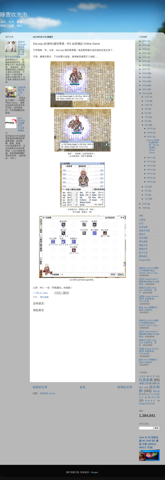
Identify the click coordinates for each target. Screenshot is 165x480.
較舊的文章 (125, 387)
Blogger (94, 472)
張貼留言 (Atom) (47, 393)
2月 (146, 195)
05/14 (150, 165)
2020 (144, 57)
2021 (144, 53)
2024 (144, 45)
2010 (144, 204)
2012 (144, 89)
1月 (146, 199)
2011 (144, 93)
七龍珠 (142, 220)
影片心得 (143, 252)
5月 (146, 125)
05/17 (150, 157)
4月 (146, 187)
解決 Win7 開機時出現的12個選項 (148, 308)
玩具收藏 (143, 227)
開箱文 (142, 234)
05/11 (150, 169)
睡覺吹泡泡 (14, 14)
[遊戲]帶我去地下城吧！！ (22, 91)
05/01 (150, 182)
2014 (144, 81)
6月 (146, 121)
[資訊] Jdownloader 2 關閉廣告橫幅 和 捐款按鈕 (149, 281)
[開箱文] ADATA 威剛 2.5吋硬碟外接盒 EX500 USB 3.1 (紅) (148, 270)
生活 (141, 223)
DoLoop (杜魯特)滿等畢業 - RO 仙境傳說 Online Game (153, 146)
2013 (144, 85)
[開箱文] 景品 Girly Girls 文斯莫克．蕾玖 (148, 290)
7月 (146, 117)
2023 (144, 49)
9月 (146, 109)
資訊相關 (143, 238)
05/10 (150, 173)
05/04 (150, 178)
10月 (147, 105)
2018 (144, 65)
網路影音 (143, 249)
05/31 (150, 128)
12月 (147, 97)
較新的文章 (40, 387)
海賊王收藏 (144, 230)
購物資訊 (143, 256)
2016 (144, 73)
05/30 (150, 132)
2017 (144, 69)
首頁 (82, 387)
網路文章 (143, 245)
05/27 (150, 136)
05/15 (150, 161)
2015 (144, 77)
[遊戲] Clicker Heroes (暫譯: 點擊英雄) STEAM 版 (149, 298)
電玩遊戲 (44, 297)
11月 (147, 101)
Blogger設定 (144, 260)
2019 (144, 61)
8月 (146, 113)
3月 (146, 191)
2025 (144, 41)
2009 (144, 208)
